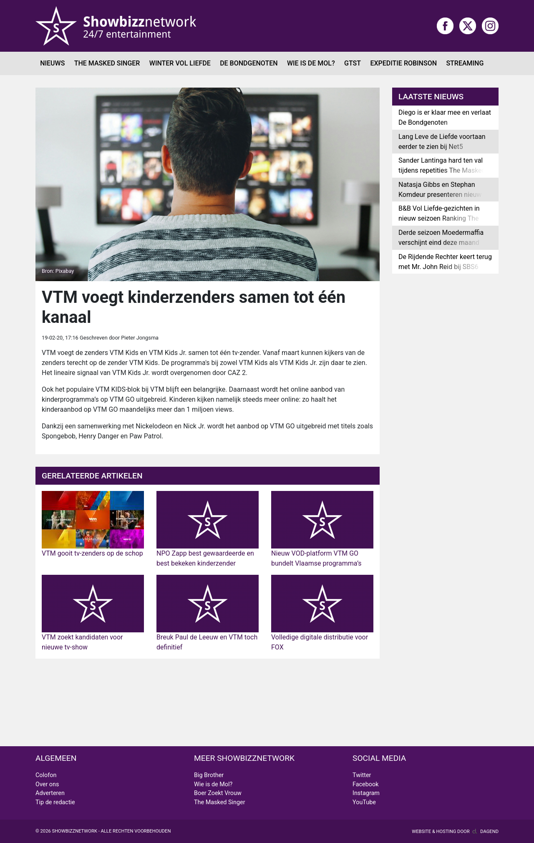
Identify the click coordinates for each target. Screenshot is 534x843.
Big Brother (209, 775)
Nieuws (52, 63)
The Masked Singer (107, 63)
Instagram (366, 793)
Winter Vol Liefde (180, 63)
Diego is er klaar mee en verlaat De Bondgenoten (444, 117)
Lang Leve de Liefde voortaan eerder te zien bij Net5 (442, 142)
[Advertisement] (207, 702)
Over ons (47, 784)
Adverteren (50, 793)
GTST (352, 63)
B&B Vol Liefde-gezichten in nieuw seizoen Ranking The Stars (439, 218)
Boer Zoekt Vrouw (218, 793)
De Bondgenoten (248, 63)
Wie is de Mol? (311, 63)
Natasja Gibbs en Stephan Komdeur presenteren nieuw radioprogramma (439, 195)
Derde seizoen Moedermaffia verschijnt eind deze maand (441, 238)
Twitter (362, 775)
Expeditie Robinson (403, 63)
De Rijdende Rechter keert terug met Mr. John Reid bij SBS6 (445, 262)
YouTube (364, 802)
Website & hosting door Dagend (455, 831)
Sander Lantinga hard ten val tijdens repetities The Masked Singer (442, 170)
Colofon (45, 775)
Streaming (465, 63)
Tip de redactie (55, 802)
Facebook (366, 784)
